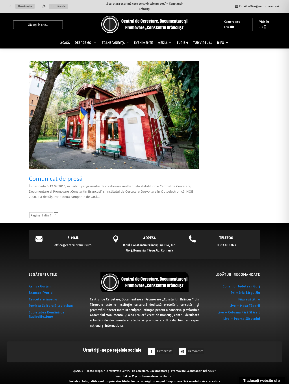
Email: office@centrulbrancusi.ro (260, 6)
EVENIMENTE (143, 42)
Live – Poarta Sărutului (241, 319)
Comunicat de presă (55, 179)
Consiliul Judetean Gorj (241, 286)
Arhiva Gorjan (40, 286)
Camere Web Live (232, 24)
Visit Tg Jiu (264, 24)
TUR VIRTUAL (202, 42)
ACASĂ (65, 42)
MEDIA (162, 42)
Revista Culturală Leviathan (51, 306)
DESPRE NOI (84, 42)
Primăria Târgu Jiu (245, 293)
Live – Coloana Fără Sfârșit (239, 312)
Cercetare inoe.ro (43, 299)
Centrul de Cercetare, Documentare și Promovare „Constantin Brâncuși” (169, 371)
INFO (220, 42)
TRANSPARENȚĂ (113, 42)
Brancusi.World (41, 293)
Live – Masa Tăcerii (245, 306)
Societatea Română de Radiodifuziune (47, 314)
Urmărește (25, 6)
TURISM (182, 42)
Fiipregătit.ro (249, 299)
